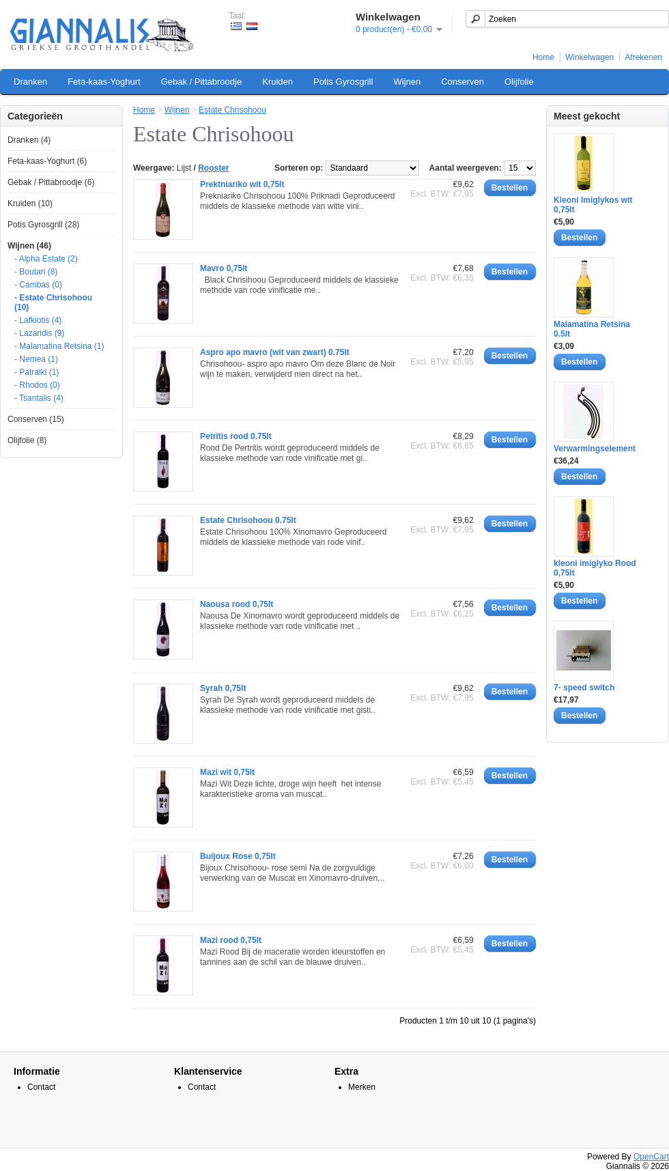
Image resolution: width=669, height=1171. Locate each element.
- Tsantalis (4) (38, 398)
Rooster (213, 168)
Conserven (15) (36, 419)
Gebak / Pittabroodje (201, 81)
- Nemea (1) (36, 359)
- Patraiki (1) (36, 372)
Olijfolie (519, 81)
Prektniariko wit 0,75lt (242, 184)
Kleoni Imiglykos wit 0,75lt (593, 204)
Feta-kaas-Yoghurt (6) (47, 161)
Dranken (30, 81)
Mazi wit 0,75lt (227, 772)
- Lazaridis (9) (39, 333)
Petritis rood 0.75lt (236, 436)
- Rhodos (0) (37, 385)
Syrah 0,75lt (223, 688)
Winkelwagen (589, 57)
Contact (41, 1087)
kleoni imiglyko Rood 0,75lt (595, 568)
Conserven (462, 81)
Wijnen (407, 81)
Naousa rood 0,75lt (236, 604)
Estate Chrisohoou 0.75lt (248, 520)
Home (543, 57)
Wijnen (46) (29, 246)
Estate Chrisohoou (232, 110)
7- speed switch (584, 687)
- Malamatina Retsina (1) (59, 346)
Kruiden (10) (30, 203)
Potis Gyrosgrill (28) (43, 224)
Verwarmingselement (595, 448)
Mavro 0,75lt (223, 268)
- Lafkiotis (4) (37, 320)
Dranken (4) (29, 140)
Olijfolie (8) (27, 440)
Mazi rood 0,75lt (230, 940)
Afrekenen (643, 57)
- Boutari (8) (35, 272)
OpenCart (651, 1156)
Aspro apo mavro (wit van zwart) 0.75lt (275, 352)
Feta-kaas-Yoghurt (104, 81)
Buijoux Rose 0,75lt (238, 856)
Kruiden (277, 81)
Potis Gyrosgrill (343, 81)
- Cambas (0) (38, 285)
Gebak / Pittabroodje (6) (51, 182)
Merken (361, 1087)
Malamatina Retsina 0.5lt (592, 329)
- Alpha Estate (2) (46, 259)
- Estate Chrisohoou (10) (53, 302)
